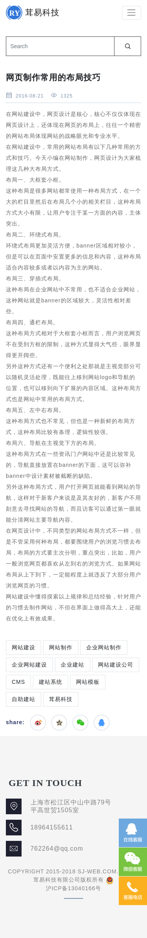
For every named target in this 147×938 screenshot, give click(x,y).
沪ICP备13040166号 (74, 888)
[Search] (60, 46)
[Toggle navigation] (131, 13)
